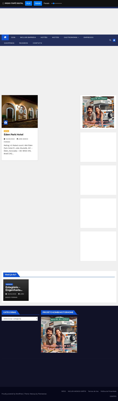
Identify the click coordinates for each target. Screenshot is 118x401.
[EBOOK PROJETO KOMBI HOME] (98, 112)
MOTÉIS (55, 37)
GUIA (13, 37)
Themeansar (42, 394)
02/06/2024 (10, 139)
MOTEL (6, 131)
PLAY (29, 3)
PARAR (38, 3)
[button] (110, 40)
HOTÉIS (44, 37)
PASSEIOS (23, 43)
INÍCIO (63, 391)
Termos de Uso (93, 391)
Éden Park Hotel (13, 134)
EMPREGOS (88, 37)
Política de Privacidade (108, 391)
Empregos (9, 284)
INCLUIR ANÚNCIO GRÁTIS (77, 391)
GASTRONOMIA (71, 37)
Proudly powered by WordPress (13, 394)
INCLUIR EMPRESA (28, 37)
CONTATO (37, 43)
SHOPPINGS (9, 43)
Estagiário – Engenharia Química (12, 290)
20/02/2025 (12, 294)
